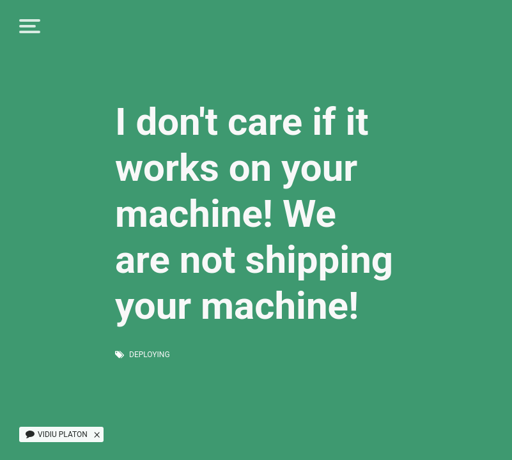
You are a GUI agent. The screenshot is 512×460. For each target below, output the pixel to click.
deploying (149, 354)
